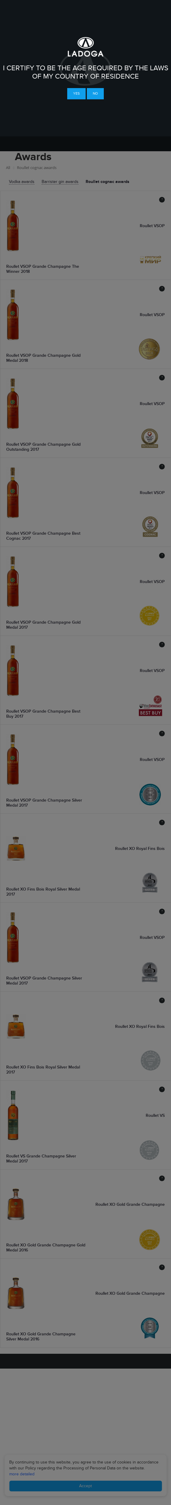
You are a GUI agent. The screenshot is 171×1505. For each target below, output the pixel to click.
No (95, 93)
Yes (76, 93)
